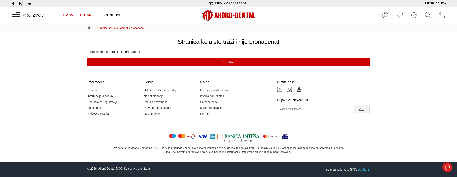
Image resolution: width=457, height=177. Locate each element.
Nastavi (228, 62)
